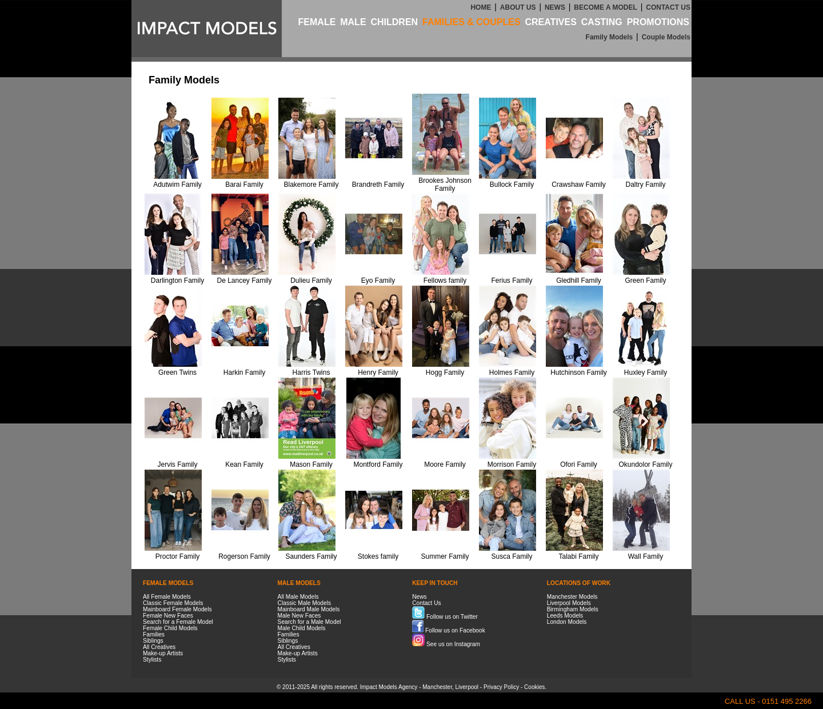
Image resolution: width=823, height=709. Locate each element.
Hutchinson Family (578, 372)
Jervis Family (177, 464)
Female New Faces (168, 615)
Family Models (609, 37)
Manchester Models (572, 597)
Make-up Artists (163, 653)
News (419, 597)
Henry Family (378, 372)
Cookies (534, 687)
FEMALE (317, 22)
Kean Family (244, 464)
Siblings (153, 641)
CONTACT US (668, 7)
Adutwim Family (177, 185)
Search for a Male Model (309, 622)
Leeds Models (565, 615)
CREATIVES (550, 22)
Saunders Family (311, 556)
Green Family (645, 281)
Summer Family (445, 556)
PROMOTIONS (658, 22)
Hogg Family (445, 372)
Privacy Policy (501, 687)
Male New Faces (299, 615)
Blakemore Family (310, 185)
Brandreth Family (378, 185)
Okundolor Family (645, 464)
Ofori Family (578, 464)
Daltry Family (645, 185)
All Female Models (167, 597)
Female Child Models (170, 628)
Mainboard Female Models (177, 609)
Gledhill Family (578, 281)
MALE (353, 22)
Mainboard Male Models (309, 609)
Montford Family (377, 464)
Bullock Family (512, 185)
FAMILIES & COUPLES (471, 22)
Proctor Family (177, 556)
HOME (480, 7)
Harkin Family (244, 372)
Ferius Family (511, 281)
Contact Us (426, 603)
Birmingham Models (572, 609)
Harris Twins (311, 372)
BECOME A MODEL (605, 7)
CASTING (601, 22)
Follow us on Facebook (448, 630)
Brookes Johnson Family (445, 185)
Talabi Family (578, 556)
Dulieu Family (311, 281)
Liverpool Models (569, 603)
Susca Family (511, 556)
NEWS (555, 7)
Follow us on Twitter (445, 617)
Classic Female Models (173, 603)
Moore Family (445, 464)
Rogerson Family (244, 556)
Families (154, 634)
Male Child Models (302, 628)
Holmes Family (511, 372)
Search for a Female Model (178, 622)
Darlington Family (177, 281)
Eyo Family (378, 281)
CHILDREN (394, 22)
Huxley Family (645, 372)
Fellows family (445, 281)
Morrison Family (512, 464)
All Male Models (298, 597)
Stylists (152, 659)
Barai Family (244, 185)
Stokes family (378, 556)
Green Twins (177, 372)
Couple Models (666, 37)
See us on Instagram (446, 644)
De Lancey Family (244, 281)
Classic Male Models (304, 603)
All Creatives (159, 647)
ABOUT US (518, 7)
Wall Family (646, 556)
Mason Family (311, 464)
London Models (567, 622)
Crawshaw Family (579, 185)
